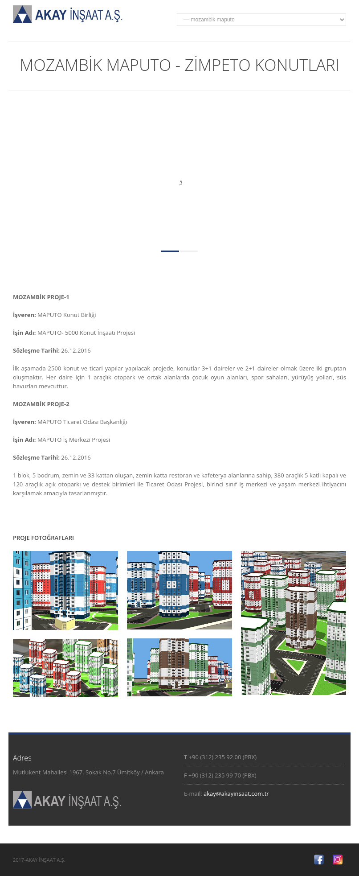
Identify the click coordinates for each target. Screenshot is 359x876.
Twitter (337, 859)
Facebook (318, 859)
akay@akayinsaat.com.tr (236, 794)
